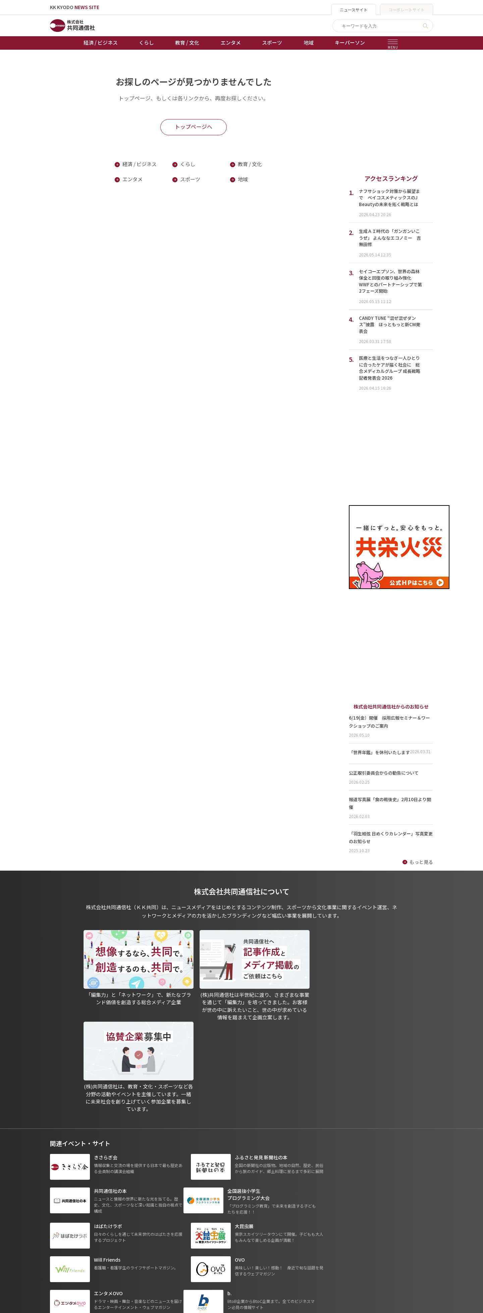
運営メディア (242, 1229)
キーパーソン (350, 42)
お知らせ (59, 1219)
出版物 (235, 1210)
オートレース (181, 1219)
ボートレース (181, 1238)
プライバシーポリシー (251, 1219)
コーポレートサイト (406, 9)
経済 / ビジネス (101, 42)
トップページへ (193, 127)
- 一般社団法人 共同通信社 (329, 1220)
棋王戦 (174, 1248)
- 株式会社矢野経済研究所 (328, 1238)
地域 (309, 42)
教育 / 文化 (187, 42)
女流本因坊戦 (181, 1257)
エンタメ (231, 42)
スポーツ (272, 42)
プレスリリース (122, 1266)
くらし (146, 42)
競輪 (171, 1229)
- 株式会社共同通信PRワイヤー (333, 1229)
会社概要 (237, 1238)
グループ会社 (317, 1210)
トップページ (64, 1210)
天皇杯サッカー (183, 1210)
